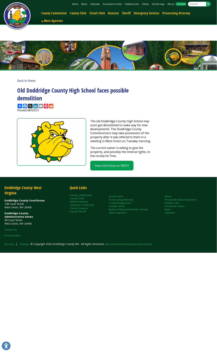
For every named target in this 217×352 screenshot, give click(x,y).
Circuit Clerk (97, 13)
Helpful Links (132, 4)
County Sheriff (78, 211)
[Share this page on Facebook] (25, 106)
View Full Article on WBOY (112, 166)
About (170, 4)
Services (9, 244)
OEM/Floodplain (79, 201)
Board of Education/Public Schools (128, 209)
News (84, 4)
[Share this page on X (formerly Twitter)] (30, 106)
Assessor (113, 13)
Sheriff (126, 13)
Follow (145, 4)
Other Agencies (118, 212)
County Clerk (78, 13)
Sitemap (24, 244)
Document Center (112, 4)
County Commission (54, 13)
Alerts (75, 4)
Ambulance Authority (82, 204)
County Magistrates (120, 202)
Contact (181, 4)
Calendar (95, 4)
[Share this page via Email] (40, 106)
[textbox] (197, 4)
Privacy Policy (12, 235)
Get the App (158, 4)
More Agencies (52, 20)
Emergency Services (146, 13)
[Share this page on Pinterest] (46, 106)
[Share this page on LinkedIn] (35, 106)
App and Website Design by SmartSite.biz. (129, 244)
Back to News (26, 81)
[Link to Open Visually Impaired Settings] (6, 346)
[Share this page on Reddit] (51, 106)
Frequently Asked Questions (181, 199)
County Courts (117, 206)
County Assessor (79, 208)
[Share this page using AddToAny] (19, 106)
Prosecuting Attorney (176, 13)
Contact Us (11, 229)
